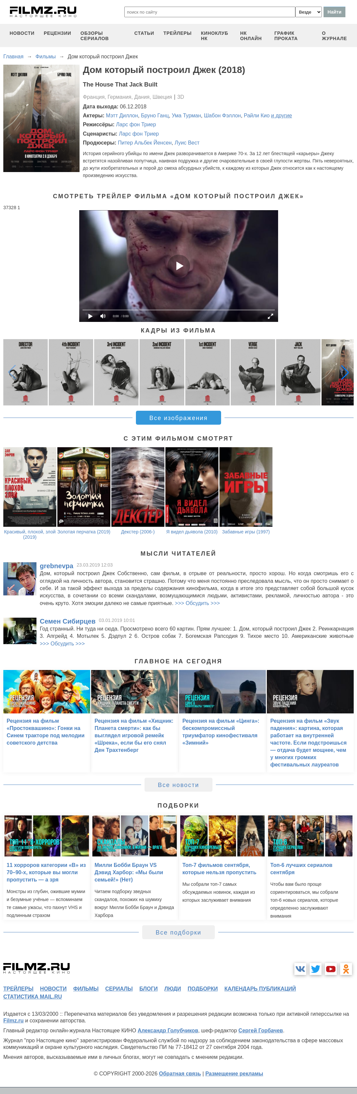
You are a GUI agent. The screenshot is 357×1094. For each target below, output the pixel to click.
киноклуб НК (214, 35)
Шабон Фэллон (222, 115)
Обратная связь (180, 1073)
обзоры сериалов (95, 35)
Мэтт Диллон (122, 115)
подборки (203, 989)
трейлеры (177, 33)
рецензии (57, 33)
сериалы (119, 989)
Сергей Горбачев (260, 1030)
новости (22, 33)
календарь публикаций (260, 989)
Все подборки (178, 932)
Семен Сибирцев (67, 621)
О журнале (334, 35)
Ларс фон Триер (136, 124)
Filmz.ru (13, 1020)
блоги (148, 989)
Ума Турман (186, 115)
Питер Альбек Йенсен (144, 143)
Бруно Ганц (155, 115)
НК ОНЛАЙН (251, 35)
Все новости (178, 785)
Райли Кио (257, 115)
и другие (281, 115)
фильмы (85, 989)
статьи (144, 33)
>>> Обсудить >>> (197, 603)
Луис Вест (187, 143)
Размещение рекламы (234, 1073)
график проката (286, 35)
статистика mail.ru (32, 997)
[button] (345, 372)
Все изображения (178, 418)
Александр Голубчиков (168, 1030)
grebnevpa (56, 566)
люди (172, 989)
